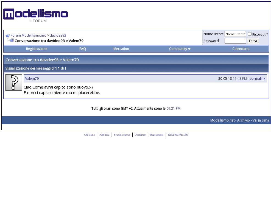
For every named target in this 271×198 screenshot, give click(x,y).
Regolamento (157, 134)
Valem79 (32, 78)
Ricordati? (258, 34)
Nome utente (213, 34)
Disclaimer (140, 134)
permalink (257, 78)
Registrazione (36, 48)
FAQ (82, 48)
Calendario (241, 48)
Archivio (243, 120)
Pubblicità (104, 134)
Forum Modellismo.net (28, 35)
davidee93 (58, 35)
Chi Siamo (89, 134)
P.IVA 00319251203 (178, 134)
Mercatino (121, 48)
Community (180, 48)
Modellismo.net (222, 120)
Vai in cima (261, 120)
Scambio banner (122, 134)
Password (211, 40)
